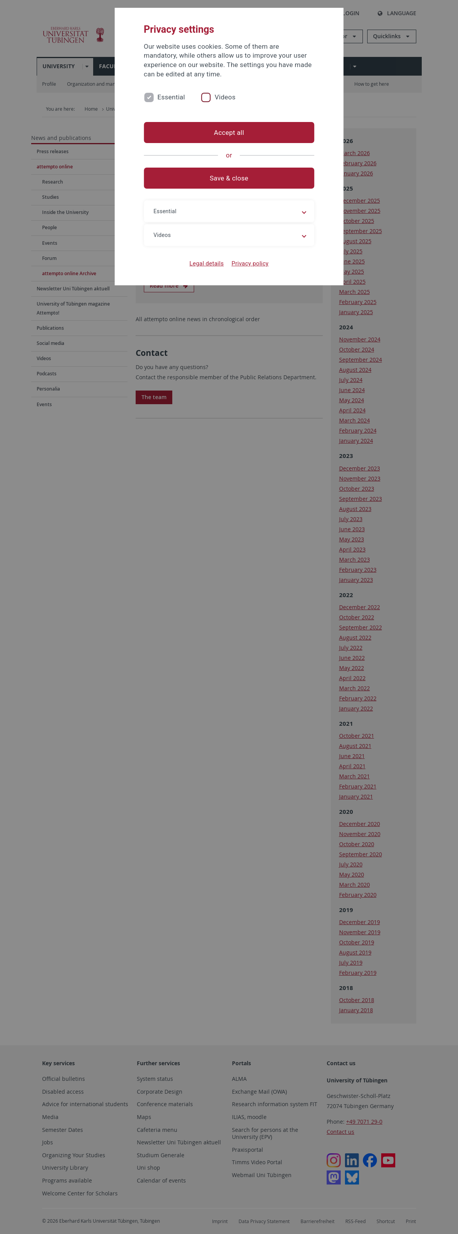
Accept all (229, 132)
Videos (225, 97)
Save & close (229, 178)
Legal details (206, 263)
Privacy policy (250, 263)
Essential (171, 97)
